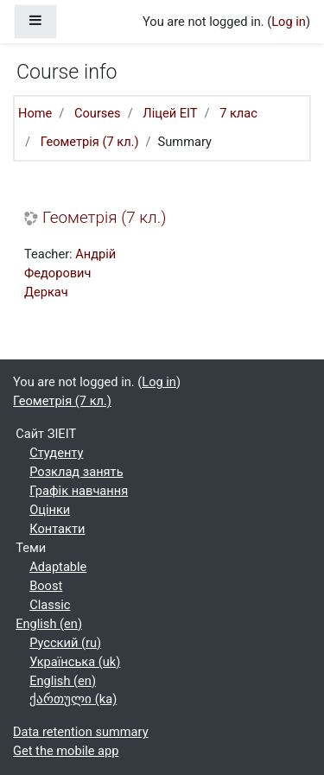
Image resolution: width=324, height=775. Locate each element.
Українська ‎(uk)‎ (74, 662)
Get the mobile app (65, 751)
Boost (45, 586)
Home (35, 113)
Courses (97, 113)
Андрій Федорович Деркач (70, 273)
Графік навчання (78, 491)
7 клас (238, 113)
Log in (288, 21)
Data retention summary (81, 732)
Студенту (56, 453)
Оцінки (49, 510)
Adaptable (57, 567)
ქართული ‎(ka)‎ (73, 699)
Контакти (57, 529)
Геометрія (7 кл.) (90, 141)
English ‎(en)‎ (49, 624)
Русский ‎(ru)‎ (65, 643)
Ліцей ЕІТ (170, 113)
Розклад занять (76, 472)
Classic (49, 605)
